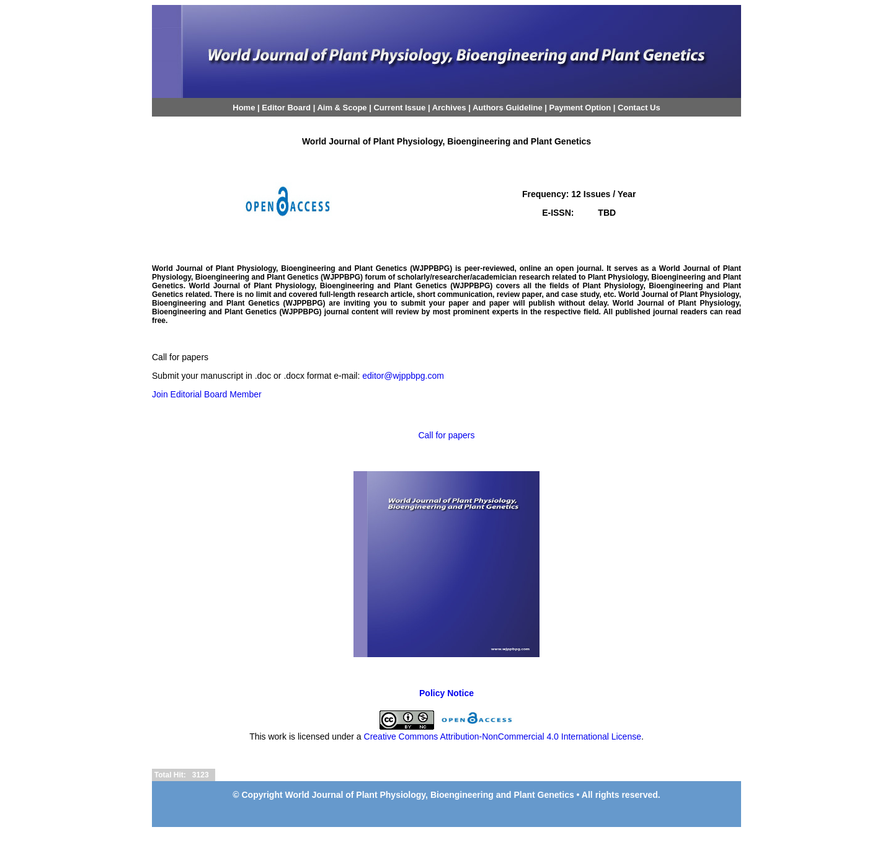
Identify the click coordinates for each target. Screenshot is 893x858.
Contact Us (639, 107)
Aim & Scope (343, 107)
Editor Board (286, 107)
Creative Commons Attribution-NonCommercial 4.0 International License (502, 736)
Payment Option (580, 107)
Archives (449, 107)
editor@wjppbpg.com (403, 376)
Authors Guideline (508, 107)
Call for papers (446, 435)
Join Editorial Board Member (207, 394)
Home (244, 107)
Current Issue (399, 107)
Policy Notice (446, 693)
